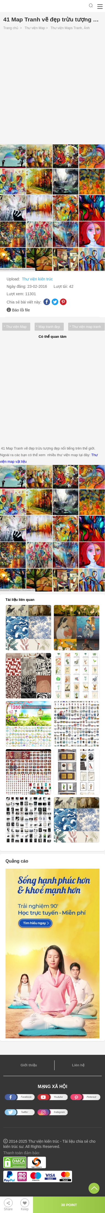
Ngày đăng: (17, 286)
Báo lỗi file (21, 310)
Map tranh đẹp (49, 327)
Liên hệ (78, 1065)
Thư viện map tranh (86, 327)
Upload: (14, 279)
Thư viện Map (34, 28)
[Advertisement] (52, 88)
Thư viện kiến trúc (37, 279)
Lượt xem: (16, 294)
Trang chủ (10, 28)
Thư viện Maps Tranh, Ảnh (70, 28)
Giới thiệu (29, 1065)
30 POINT (69, 1205)
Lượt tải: (61, 286)
